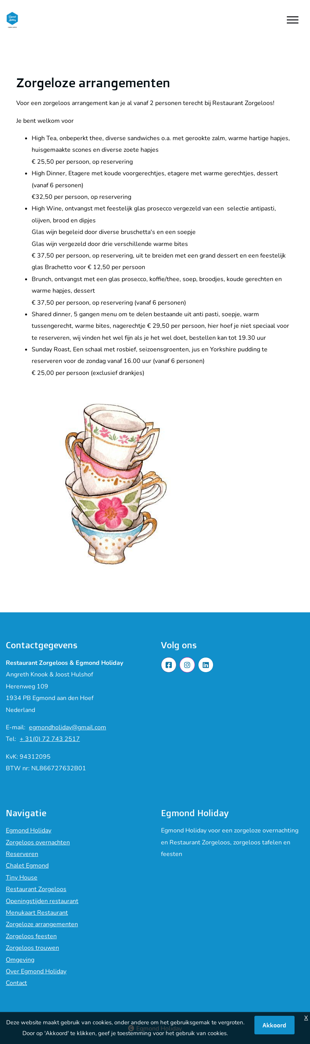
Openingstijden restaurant (42, 901)
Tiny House (21, 877)
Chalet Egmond (27, 865)
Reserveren (22, 854)
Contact (16, 983)
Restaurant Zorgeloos (36, 889)
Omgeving (20, 960)
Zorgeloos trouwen (32, 948)
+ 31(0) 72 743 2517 (50, 739)
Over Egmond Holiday (36, 971)
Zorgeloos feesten (31, 936)
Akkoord (274, 1025)
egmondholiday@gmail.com (67, 727)
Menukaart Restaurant (37, 912)
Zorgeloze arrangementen (42, 924)
